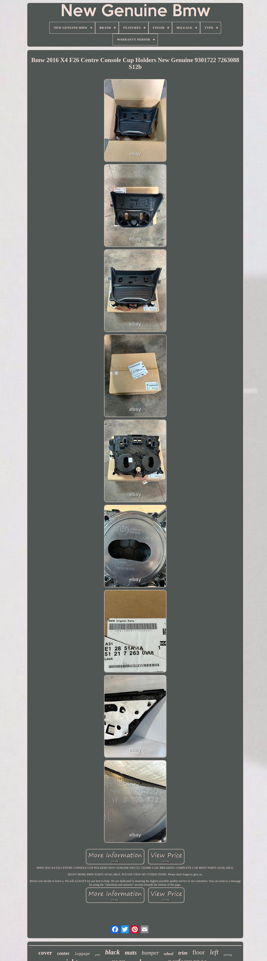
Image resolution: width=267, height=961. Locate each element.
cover (45, 952)
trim (183, 953)
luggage (82, 954)
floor (199, 952)
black (112, 952)
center (63, 953)
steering (227, 954)
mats (131, 952)
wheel (168, 954)
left (214, 952)
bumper (150, 953)
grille (97, 954)
